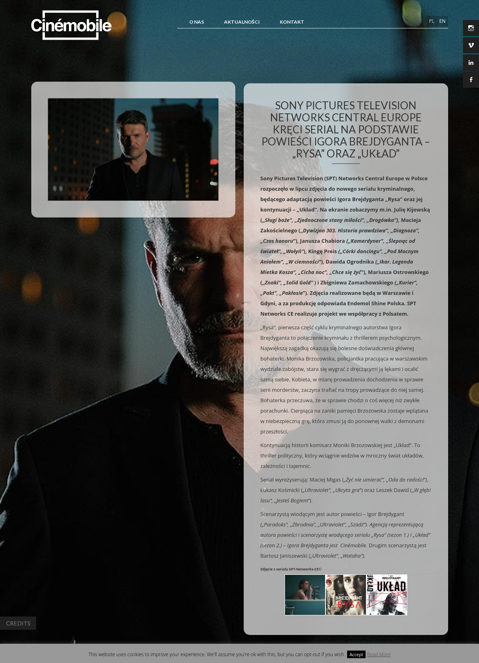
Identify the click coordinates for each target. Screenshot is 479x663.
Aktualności (242, 22)
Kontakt (292, 22)
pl (431, 21)
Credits (18, 623)
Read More (378, 654)
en (442, 21)
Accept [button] (356, 654)
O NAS (196, 22)
